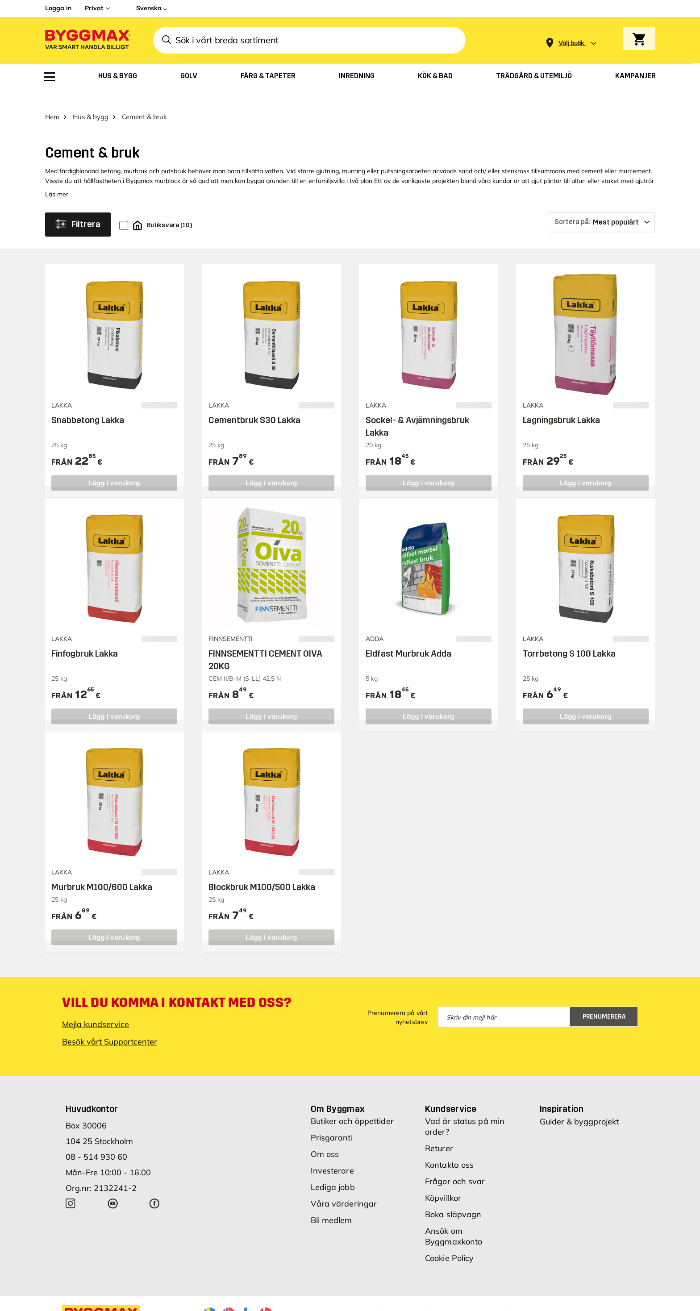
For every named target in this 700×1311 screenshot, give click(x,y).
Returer (439, 1133)
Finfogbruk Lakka (84, 638)
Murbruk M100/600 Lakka (101, 871)
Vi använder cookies (429, 1298)
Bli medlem (331, 1204)
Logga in (58, 8)
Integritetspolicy (494, 1298)
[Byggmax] (87, 40)
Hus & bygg (90, 101)
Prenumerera (604, 1001)
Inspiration (561, 1093)
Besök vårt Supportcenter (109, 1026)
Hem (52, 101)
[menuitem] (49, 76)
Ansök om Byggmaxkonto (453, 1220)
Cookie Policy (449, 1242)
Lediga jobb (333, 1171)
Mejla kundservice (95, 1008)
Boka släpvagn (453, 1199)
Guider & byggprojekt (579, 1106)
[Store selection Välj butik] (571, 43)
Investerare (332, 1155)
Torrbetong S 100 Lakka (569, 638)
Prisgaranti (332, 1122)
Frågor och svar (455, 1166)
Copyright (374, 1298)
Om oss (325, 1138)
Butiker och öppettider (352, 1105)
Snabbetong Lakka (87, 404)
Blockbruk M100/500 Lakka (261, 871)
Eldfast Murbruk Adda (408, 638)
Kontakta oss (449, 1149)
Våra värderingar (344, 1188)
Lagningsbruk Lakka (561, 404)
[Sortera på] (601, 206)
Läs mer (56, 179)
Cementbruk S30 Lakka (254, 404)
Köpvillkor (443, 1182)
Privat (94, 8)
